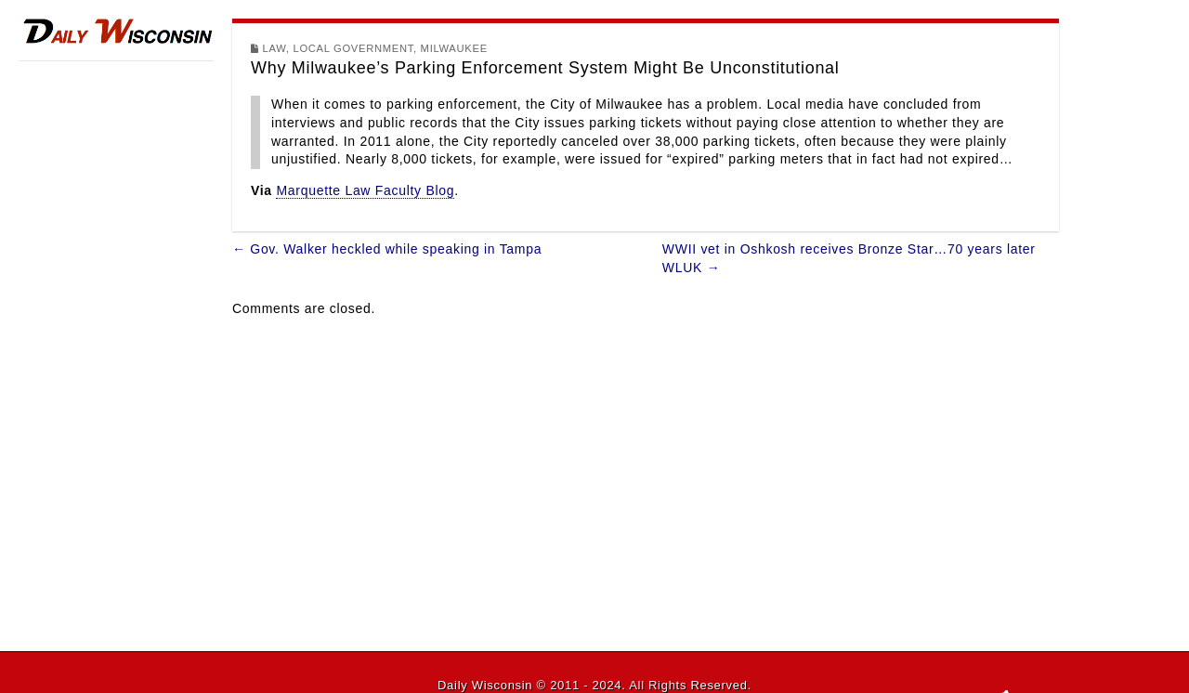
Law (274, 48)
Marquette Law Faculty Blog (365, 190)
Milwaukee (454, 48)
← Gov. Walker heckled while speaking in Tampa (387, 249)
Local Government (353, 48)
